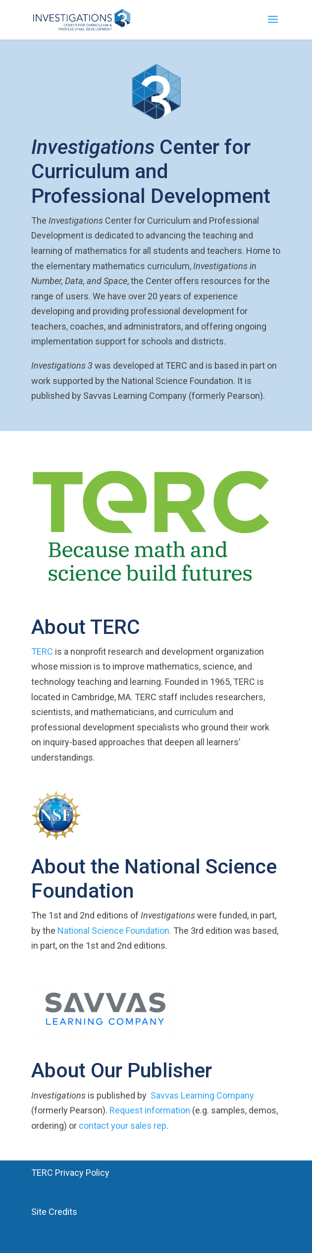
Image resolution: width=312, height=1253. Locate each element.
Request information (149, 1110)
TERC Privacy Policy (70, 1172)
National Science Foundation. (114, 930)
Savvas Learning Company (202, 1095)
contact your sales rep (122, 1125)
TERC (42, 651)
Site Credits (54, 1211)
